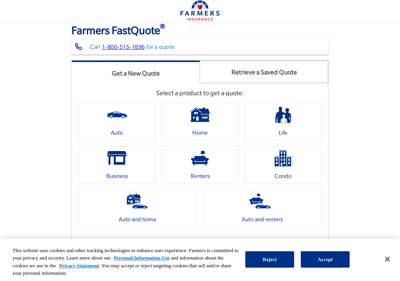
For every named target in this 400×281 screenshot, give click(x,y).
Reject (269, 259)
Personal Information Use (142, 258)
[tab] (136, 71)
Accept (325, 259)
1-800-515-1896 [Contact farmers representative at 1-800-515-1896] (123, 47)
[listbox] (200, 168)
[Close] (387, 259)
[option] (117, 121)
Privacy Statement (79, 266)
